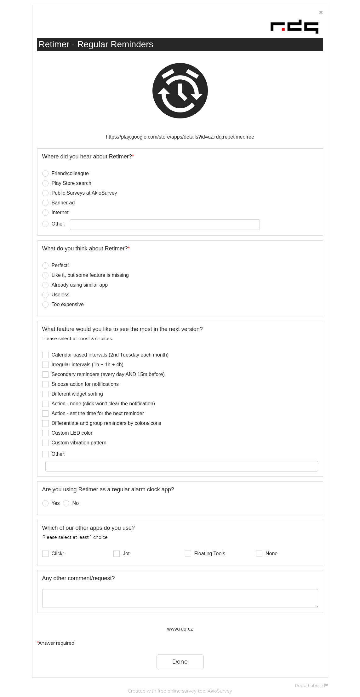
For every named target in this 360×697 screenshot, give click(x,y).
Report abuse (311, 685)
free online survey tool (181, 691)
